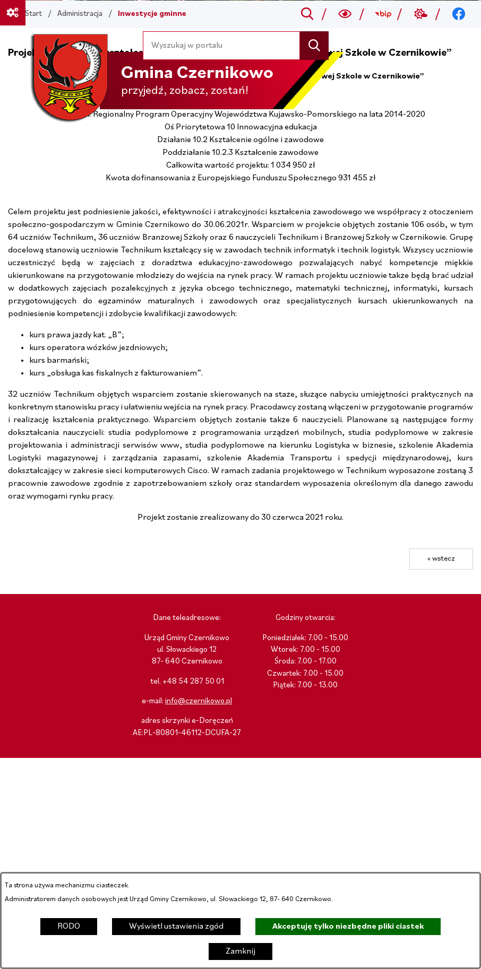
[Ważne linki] (12, 12)
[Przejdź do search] (307, 14)
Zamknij (240, 951)
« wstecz (441, 559)
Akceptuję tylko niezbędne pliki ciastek (348, 926)
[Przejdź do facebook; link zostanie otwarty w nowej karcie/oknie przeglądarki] (459, 14)
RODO (68, 926)
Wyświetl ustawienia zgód (176, 926)
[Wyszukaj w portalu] (221, 45)
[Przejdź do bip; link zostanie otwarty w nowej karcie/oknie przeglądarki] (383, 14)
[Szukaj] (314, 45)
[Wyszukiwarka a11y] (345, 14)
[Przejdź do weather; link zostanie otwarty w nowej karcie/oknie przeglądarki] (421, 14)
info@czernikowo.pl (198, 701)
